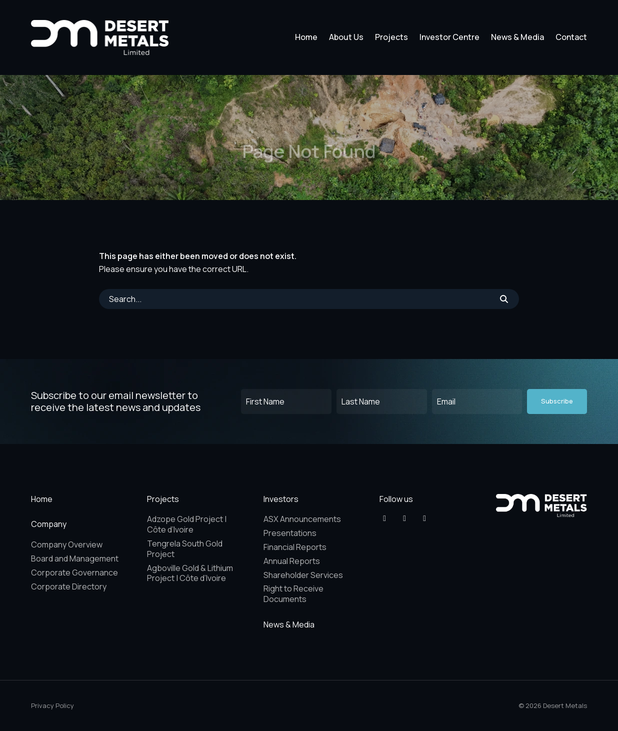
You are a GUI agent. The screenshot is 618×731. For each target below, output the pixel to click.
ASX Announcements (302, 519)
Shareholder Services (303, 575)
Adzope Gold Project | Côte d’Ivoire (186, 524)
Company (48, 524)
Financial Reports (295, 547)
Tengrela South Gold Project (184, 549)
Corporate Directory (68, 586)
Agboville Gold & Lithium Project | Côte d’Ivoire (190, 573)
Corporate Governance (74, 572)
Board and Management (74, 558)
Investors (281, 499)
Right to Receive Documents (294, 593)
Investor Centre (450, 37)
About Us (346, 37)
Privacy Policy (52, 705)
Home (306, 37)
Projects (391, 37)
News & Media (517, 37)
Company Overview (66, 544)
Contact (571, 37)
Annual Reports (292, 561)
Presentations (290, 533)
